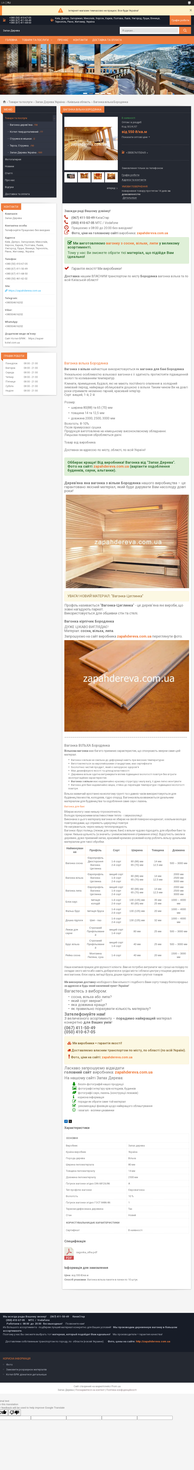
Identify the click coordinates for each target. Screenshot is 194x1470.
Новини (9, 166)
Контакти (80, 40)
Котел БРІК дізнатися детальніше (26, 1374)
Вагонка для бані (74, 806)
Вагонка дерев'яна (21, 124)
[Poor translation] (14, 1412)
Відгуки (9, 187)
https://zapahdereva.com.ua (25, 290)
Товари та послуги (35, 40)
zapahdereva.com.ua (152, 233)
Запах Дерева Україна (50, 102)
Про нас (63, 40)
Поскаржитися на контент (90, 1390)
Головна (11, 40)
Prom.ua (116, 1386)
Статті (9, 173)
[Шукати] (185, 30)
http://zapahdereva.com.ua (153, 1341)
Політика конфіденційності (121, 1390)
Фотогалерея (13, 159)
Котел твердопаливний (24, 131)
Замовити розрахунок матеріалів (26, 1369)
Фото (9, 1364)
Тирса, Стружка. (19, 145)
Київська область (79, 102)
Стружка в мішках (21, 138)
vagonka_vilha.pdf (86, 1252)
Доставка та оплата (107, 40)
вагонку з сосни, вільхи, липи (132, 243)
